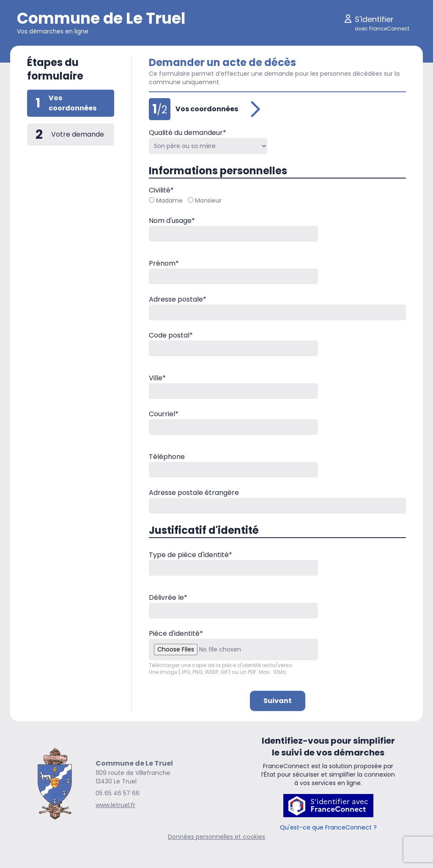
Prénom (164, 263)
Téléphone (167, 456)
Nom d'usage (172, 220)
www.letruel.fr (115, 805)
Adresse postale (177, 299)
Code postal (171, 335)
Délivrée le (168, 597)
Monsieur (205, 200)
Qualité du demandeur (187, 132)
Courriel (163, 414)
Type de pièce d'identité (190, 555)
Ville (157, 378)
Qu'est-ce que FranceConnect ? (328, 827)
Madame (166, 200)
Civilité (161, 190)
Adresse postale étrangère (194, 492)
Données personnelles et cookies (216, 836)
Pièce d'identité (176, 633)
